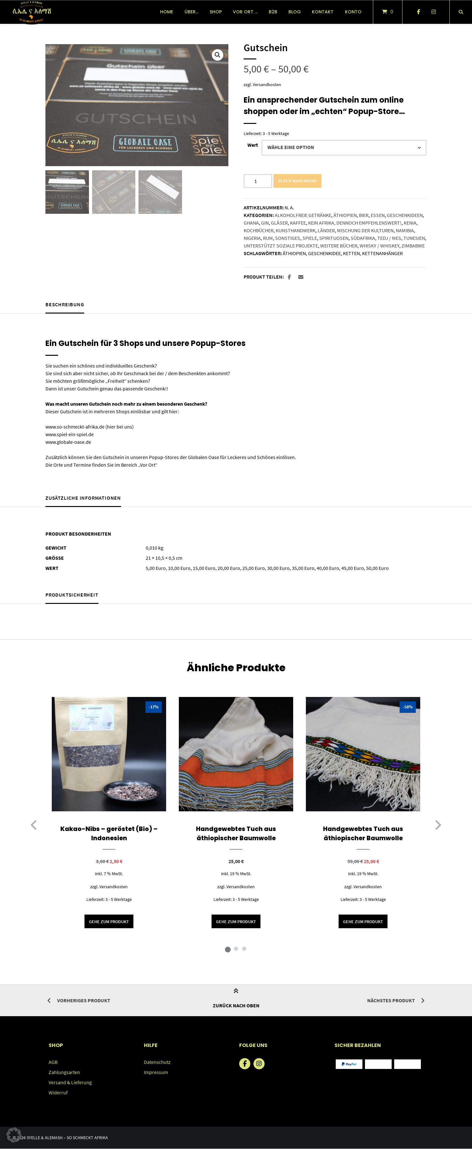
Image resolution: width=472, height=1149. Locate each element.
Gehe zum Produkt (109, 921)
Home (166, 12)
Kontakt (323, 12)
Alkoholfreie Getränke (303, 215)
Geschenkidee (324, 253)
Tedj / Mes (389, 238)
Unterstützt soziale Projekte (281, 245)
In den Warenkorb (297, 181)
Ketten (351, 253)
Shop (216, 12)
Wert (252, 145)
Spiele (309, 238)
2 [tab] (236, 949)
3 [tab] (244, 949)
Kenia (410, 223)
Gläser (279, 223)
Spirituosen (333, 238)
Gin (265, 223)
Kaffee (298, 223)
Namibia (405, 230)
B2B (273, 12)
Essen (378, 215)
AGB (53, 1062)
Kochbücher (258, 230)
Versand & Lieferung (70, 1082)
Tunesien (414, 238)
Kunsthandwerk (295, 230)
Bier (363, 215)
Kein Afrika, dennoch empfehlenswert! (354, 223)
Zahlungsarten (64, 1072)
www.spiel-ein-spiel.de (69, 434)
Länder (326, 230)
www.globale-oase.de (68, 442)
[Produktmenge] (258, 181)
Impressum (156, 1072)
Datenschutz (157, 1062)
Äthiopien (345, 215)
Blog (294, 12)
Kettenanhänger (382, 253)
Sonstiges (287, 238)
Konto (353, 12)
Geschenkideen (405, 215)
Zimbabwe (413, 245)
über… (192, 12)
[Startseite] (31, 12)
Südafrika (363, 238)
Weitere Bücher (338, 245)
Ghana (251, 223)
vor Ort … (245, 12)
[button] (217, 55)
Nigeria (252, 238)
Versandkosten (267, 84)
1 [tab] (228, 949)
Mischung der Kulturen (365, 230)
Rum (268, 238)
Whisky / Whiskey (379, 245)
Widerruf (58, 1093)
